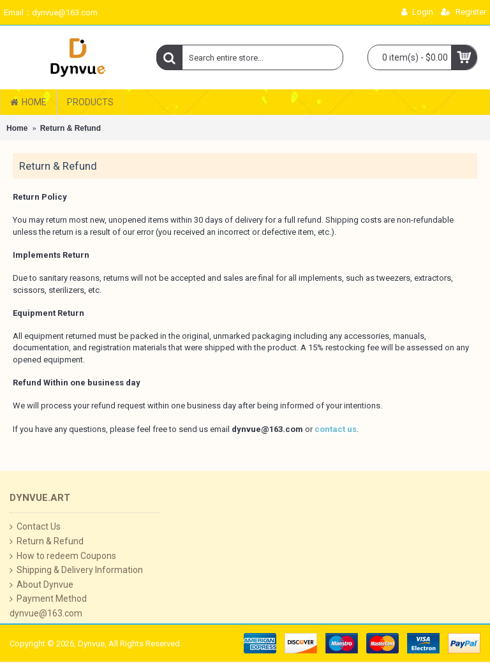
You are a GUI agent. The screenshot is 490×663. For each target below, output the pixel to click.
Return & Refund (70, 128)
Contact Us (35, 526)
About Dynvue (41, 584)
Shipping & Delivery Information (76, 570)
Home (16, 128)
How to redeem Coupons (63, 556)
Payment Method (48, 598)
